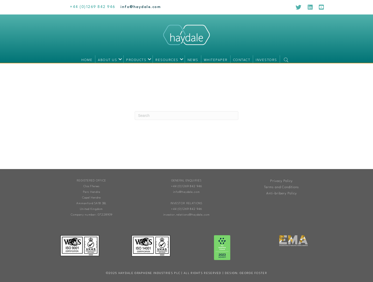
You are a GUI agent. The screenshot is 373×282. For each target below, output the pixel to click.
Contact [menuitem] (241, 60)
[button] (120, 59)
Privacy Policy (281, 181)
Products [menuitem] (136, 60)
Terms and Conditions (281, 187)
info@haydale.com (186, 192)
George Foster (253, 273)
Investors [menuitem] (266, 60)
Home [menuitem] (86, 60)
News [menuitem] (193, 60)
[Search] (186, 115)
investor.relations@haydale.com (186, 215)
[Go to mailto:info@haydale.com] (140, 7)
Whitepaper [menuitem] (216, 60)
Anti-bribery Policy (281, 193)
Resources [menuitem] (166, 60)
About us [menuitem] (107, 60)
